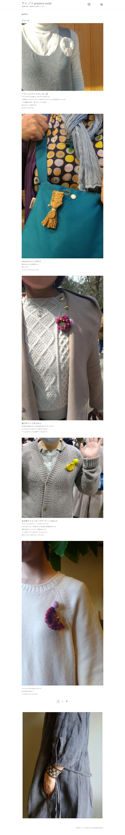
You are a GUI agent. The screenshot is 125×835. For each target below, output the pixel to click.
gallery (25, 14)
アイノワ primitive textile (37, 3)
